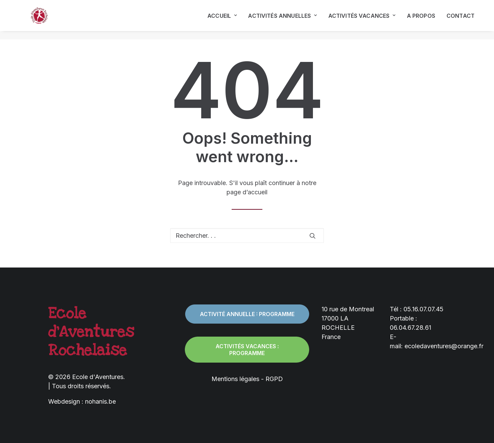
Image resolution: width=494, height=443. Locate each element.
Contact (461, 19)
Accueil (222, 19)
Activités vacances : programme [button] (248, 349)
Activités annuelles (282, 19)
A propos (421, 19)
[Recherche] (247, 235)
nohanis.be (100, 401)
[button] (312, 235)
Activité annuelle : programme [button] (247, 314)
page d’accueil (247, 192)
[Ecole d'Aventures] (33, 20)
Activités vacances (362, 19)
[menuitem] (224, 20)
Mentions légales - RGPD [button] (247, 378)
